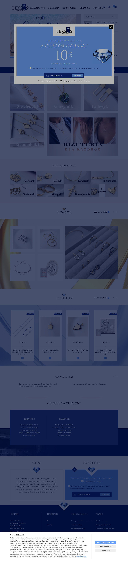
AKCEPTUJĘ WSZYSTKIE (105, 542)
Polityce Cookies (81, 556)
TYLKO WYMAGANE (105, 546)
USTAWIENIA (105, 550)
